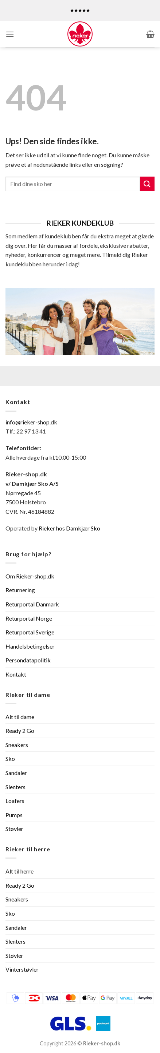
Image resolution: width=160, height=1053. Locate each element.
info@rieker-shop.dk (31, 422)
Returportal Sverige (29, 632)
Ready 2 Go (19, 730)
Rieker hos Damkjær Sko (70, 528)
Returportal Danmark (32, 604)
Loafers (14, 800)
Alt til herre (19, 871)
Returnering (20, 589)
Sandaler (16, 772)
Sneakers (16, 744)
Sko (10, 758)
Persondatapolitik (28, 660)
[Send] (147, 184)
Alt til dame (19, 716)
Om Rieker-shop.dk (29, 576)
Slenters (15, 786)
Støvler (14, 828)
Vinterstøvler (22, 969)
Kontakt (15, 674)
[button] (9, 34)
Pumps (14, 814)
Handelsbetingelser (30, 646)
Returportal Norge (28, 618)
